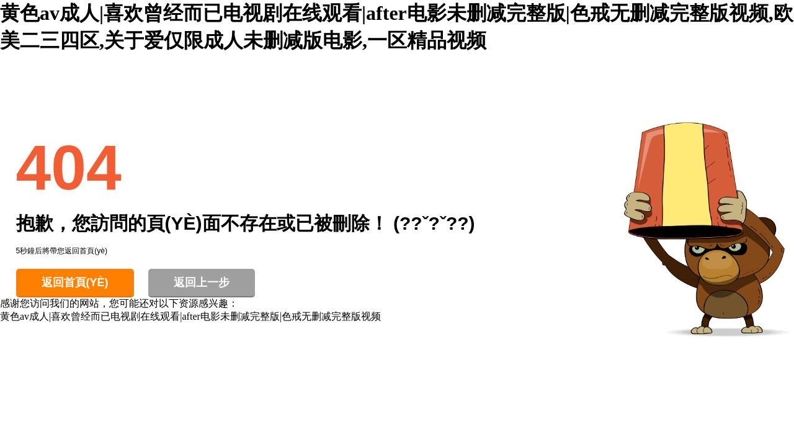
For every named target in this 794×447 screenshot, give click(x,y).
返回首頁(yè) (75, 282)
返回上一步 (202, 282)
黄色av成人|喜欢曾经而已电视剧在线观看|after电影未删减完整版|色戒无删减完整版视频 (190, 316)
